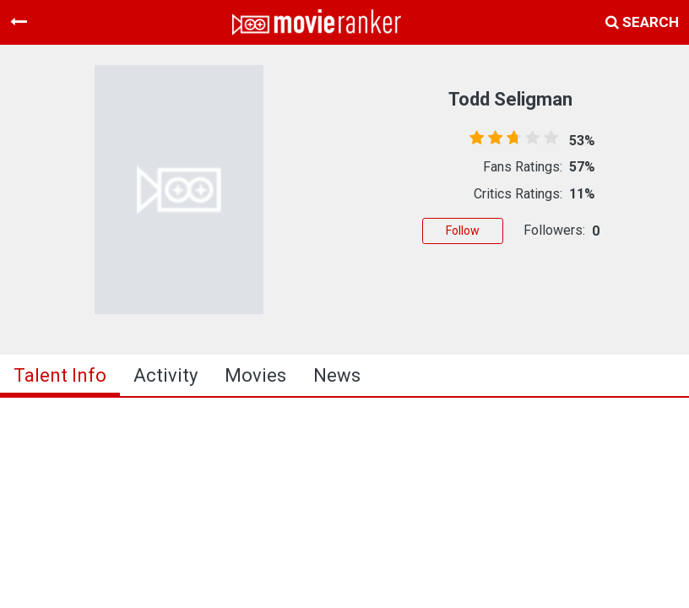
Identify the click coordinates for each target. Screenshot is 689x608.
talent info (60, 375)
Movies (255, 375)
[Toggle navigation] (18, 22)
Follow (463, 230)
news (337, 375)
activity (165, 375)
